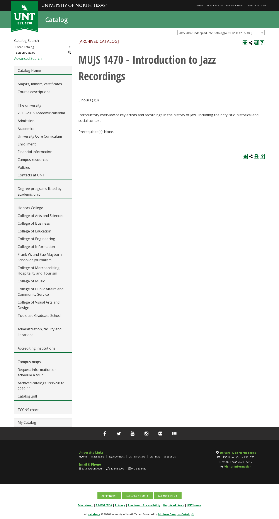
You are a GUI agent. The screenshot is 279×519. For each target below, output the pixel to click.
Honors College (30, 207)
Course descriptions (34, 91)
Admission (26, 120)
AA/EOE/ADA (104, 505)
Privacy (120, 505)
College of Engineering (36, 238)
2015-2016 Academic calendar (41, 113)
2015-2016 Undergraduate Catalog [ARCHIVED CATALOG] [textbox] (215, 33)
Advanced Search (28, 58)
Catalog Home (29, 70)
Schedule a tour (136, 495)
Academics (26, 128)
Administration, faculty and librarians (39, 332)
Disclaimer (85, 505)
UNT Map (155, 456)
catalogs (94, 514)
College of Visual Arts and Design (39, 305)
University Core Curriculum (40, 136)
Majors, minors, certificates (40, 84)
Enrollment (27, 144)
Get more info (166, 495)
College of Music (31, 281)
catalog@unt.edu (92, 468)
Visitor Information (237, 466)
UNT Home (194, 505)
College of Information (36, 246)
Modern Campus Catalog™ (176, 514)
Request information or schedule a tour (37, 372)
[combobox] (221, 32)
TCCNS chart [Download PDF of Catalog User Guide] (28, 409)
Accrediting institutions (36, 348)
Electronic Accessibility (144, 505)
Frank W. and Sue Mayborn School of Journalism (40, 257)
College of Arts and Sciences (40, 215)
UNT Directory (257, 5)
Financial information (35, 151)
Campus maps (29, 361)
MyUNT (200, 5)
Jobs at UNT (171, 456)
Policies (24, 167)
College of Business (34, 223)
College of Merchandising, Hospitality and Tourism (39, 270)
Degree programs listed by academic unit (39, 191)
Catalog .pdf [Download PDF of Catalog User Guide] (27, 396)
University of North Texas (238, 453)
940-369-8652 (138, 468)
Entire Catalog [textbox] (24, 47)
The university (29, 105)
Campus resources (33, 159)
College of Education (34, 231)
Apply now (108, 495)
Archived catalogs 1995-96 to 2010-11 (41, 386)
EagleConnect (235, 5)
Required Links (173, 505)
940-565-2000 (116, 468)
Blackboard (215, 5)
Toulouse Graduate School (39, 315)
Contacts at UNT (31, 175)
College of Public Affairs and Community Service (40, 292)
